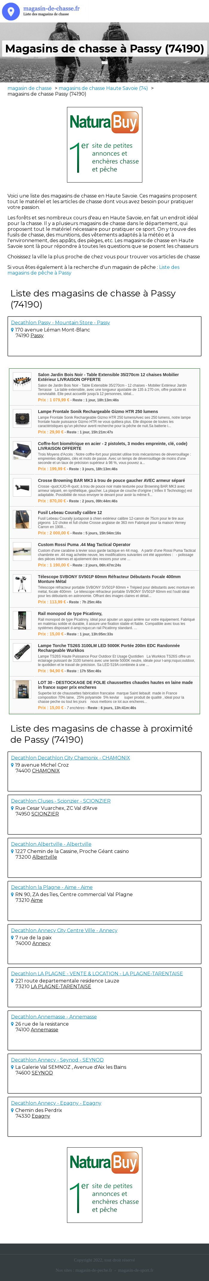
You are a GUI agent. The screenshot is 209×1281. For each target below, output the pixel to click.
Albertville (44, 857)
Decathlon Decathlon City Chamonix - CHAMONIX (70, 758)
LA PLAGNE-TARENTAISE (61, 986)
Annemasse (44, 1030)
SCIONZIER (45, 814)
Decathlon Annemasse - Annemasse (54, 1017)
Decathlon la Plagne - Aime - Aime (52, 887)
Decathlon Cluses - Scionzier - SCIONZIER (61, 801)
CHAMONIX (46, 771)
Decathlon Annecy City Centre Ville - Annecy (64, 930)
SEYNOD (42, 1073)
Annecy (41, 943)
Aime (37, 900)
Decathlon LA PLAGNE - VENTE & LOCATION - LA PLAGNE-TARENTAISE (97, 973)
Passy (37, 335)
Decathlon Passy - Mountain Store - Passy (60, 322)
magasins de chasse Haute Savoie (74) (103, 88)
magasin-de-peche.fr (93, 1270)
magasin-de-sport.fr (135, 1270)
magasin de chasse (29, 88)
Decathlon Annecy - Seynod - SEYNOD (57, 1060)
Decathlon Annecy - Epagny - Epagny (56, 1103)
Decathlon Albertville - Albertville (51, 844)
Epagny (41, 1116)
